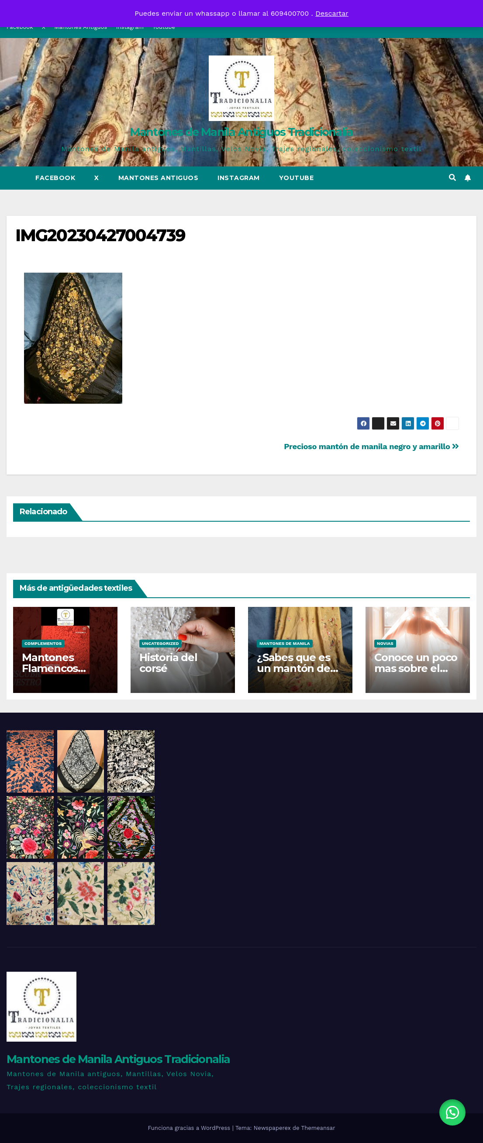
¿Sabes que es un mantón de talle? (293, 668)
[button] (452, 177)
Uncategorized (160, 643)
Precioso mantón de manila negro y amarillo (371, 446)
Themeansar (318, 1128)
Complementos (43, 643)
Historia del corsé (168, 663)
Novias (385, 643)
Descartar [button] (331, 13)
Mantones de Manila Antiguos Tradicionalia (241, 132)
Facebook (55, 178)
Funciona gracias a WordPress (190, 1128)
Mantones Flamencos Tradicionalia (54, 668)
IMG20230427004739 (100, 235)
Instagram (238, 178)
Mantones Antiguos (158, 178)
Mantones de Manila (284, 643)
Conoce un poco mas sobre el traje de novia (415, 668)
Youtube (296, 178)
